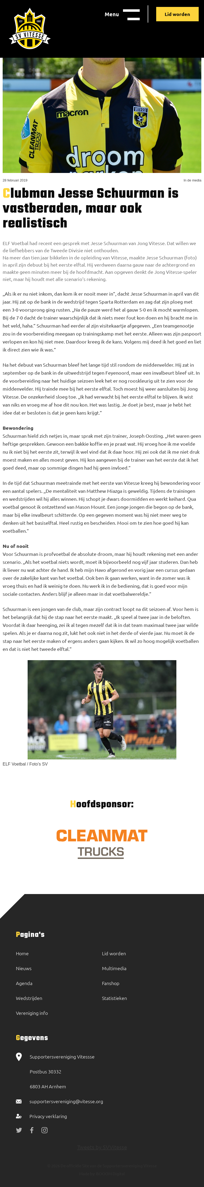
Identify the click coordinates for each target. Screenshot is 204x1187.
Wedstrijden (29, 998)
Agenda (24, 983)
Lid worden (177, 14)
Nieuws (24, 968)
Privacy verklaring (48, 1116)
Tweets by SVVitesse (102, 1147)
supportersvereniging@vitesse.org (66, 1101)
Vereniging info (32, 1013)
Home (22, 953)
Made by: (87, 1173)
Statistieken (114, 998)
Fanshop (111, 983)
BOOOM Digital (110, 1173)
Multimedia (114, 968)
